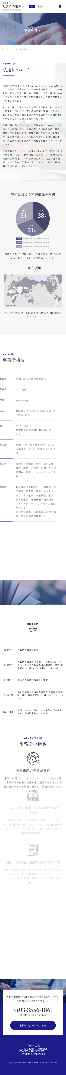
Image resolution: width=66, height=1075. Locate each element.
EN (39, 6)
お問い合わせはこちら (33, 1025)
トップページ (8, 49)
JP (32, 6)
